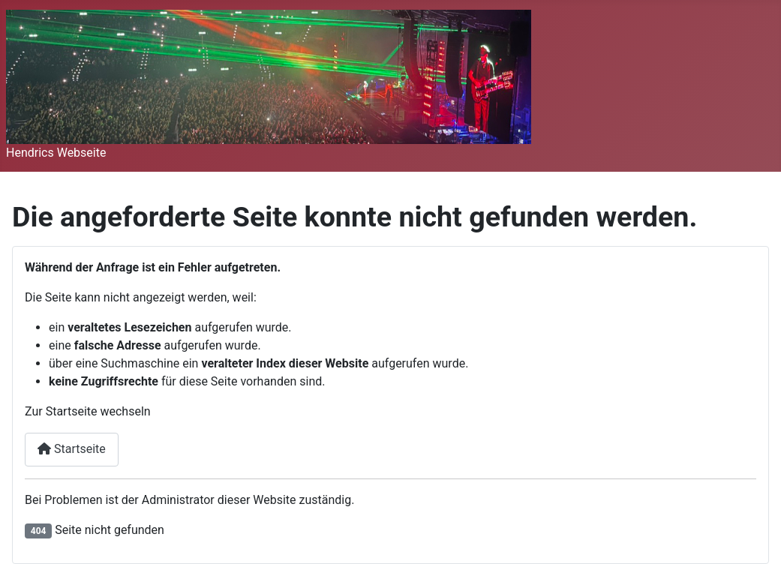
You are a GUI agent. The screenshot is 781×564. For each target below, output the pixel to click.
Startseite (72, 449)
